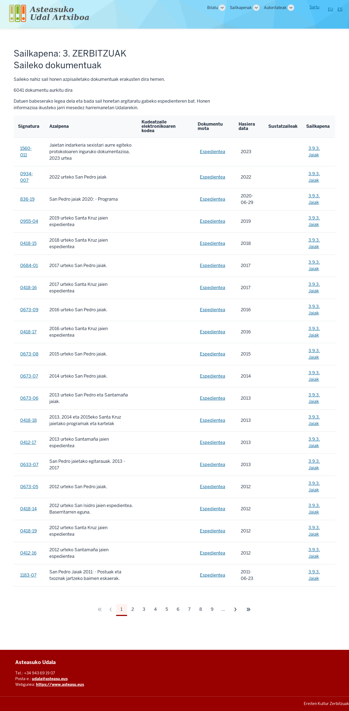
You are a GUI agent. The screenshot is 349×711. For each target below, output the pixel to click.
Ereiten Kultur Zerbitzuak (326, 703)
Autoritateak (275, 7)
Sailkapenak (241, 7)
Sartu (314, 7)
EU (330, 9)
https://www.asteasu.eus (60, 684)
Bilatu (212, 7)
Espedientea (212, 152)
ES (340, 9)
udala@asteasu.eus (50, 678)
